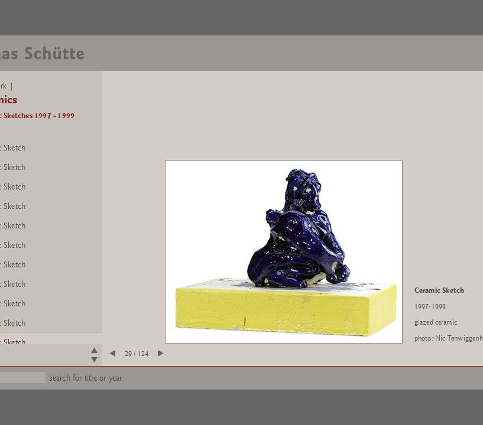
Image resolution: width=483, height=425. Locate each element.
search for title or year (85, 378)
